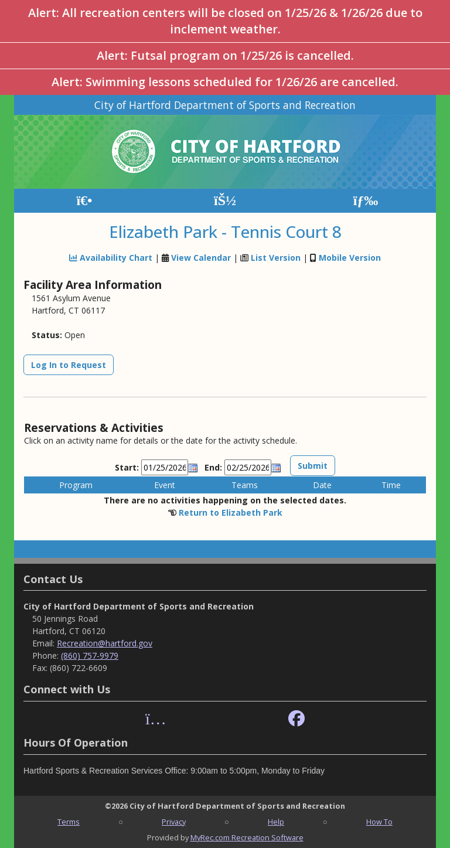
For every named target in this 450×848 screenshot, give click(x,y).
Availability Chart (110, 257)
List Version (276, 257)
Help (276, 821)
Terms (68, 821)
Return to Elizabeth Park (230, 512)
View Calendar (201, 257)
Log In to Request (68, 364)
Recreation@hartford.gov (104, 643)
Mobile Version (350, 257)
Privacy (174, 821)
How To (379, 821)
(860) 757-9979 (89, 655)
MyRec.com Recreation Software (247, 837)
